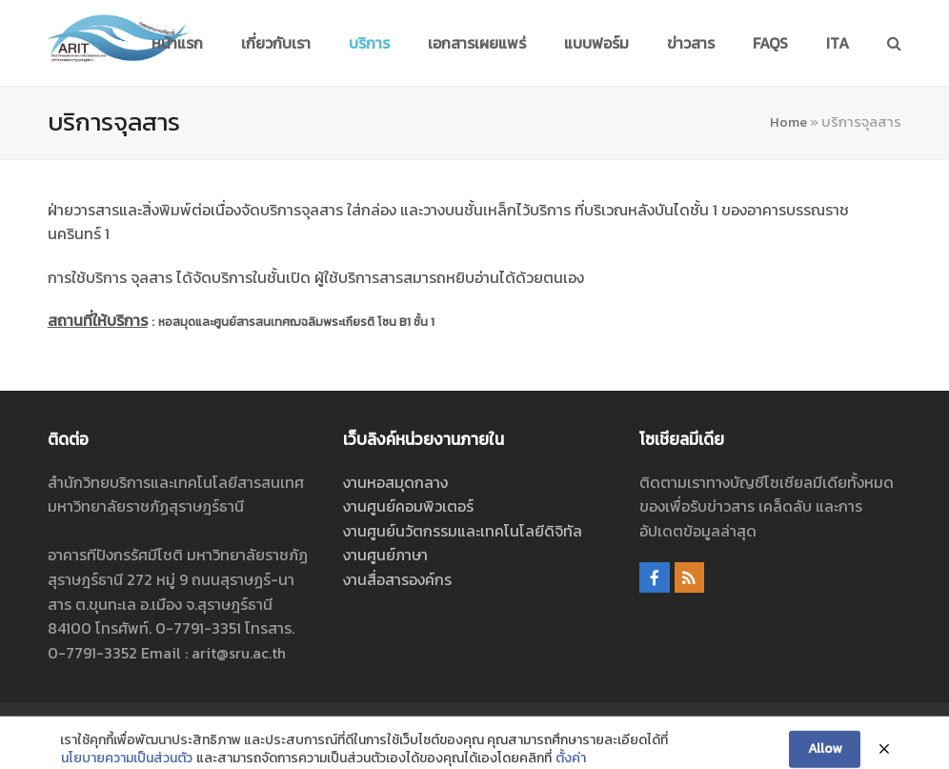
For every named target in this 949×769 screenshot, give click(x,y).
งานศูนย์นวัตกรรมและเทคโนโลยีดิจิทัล (462, 530)
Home (788, 121)
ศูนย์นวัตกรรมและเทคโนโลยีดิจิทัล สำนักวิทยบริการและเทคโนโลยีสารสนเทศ (454, 726)
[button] (894, 43)
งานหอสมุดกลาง (395, 482)
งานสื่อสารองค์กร (397, 579)
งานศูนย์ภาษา (385, 554)
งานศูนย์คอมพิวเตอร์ (408, 506)
